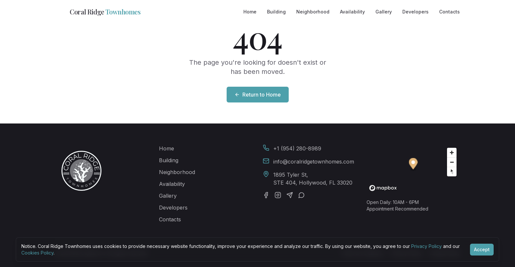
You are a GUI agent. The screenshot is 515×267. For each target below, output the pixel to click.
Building (276, 11)
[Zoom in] (452, 152)
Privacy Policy (426, 246)
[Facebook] (266, 195)
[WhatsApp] (301, 195)
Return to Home (258, 94)
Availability (352, 11)
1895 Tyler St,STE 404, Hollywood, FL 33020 (312, 178)
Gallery (383, 11)
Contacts (449, 11)
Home (250, 11)
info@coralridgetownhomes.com (313, 161)
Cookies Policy (37, 253)
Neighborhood (312, 11)
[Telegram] (289, 195)
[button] (413, 164)
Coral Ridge (97, 11)
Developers (415, 11)
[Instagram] (278, 195)
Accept (482, 249)
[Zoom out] (452, 162)
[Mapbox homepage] (383, 188)
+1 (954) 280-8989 (297, 148)
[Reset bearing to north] (452, 171)
